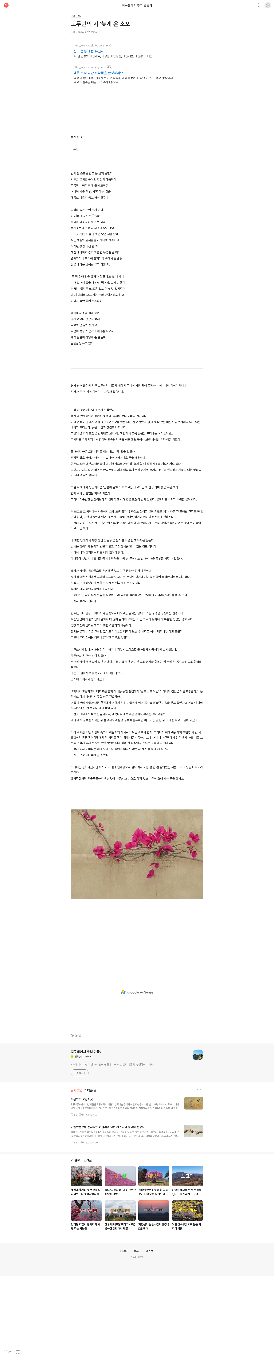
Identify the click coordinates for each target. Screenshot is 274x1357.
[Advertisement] (137, 72)
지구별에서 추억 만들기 (137, 5)
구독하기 (80, 1153)
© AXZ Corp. (137, 1338)
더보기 (200, 1170)
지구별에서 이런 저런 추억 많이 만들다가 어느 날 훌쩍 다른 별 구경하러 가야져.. (113, 1145)
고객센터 (150, 1331)
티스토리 (124, 1331)
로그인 (137, 1331)
